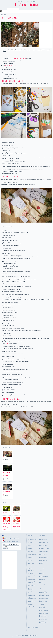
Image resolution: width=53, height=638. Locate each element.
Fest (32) (41, 582)
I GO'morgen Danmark (32, 561)
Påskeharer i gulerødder (44, 557)
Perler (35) (30, 603)
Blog (40, 589)
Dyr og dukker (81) (31, 579)
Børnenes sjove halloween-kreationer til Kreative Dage (43, 623)
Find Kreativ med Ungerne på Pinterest (11, 541)
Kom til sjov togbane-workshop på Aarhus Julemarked (43, 603)
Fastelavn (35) (42, 579)
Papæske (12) (31, 606)
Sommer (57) (41, 571)
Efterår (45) (41, 573)
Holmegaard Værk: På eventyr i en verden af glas (7, 493)
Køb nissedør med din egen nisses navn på (18, 58)
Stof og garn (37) (31, 601)
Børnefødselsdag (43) (32, 581)
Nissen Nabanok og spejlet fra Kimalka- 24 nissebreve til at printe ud (44, 551)
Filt (7, 343)
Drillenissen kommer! (43, 619)
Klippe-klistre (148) (31, 571)
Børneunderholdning (33, 628)
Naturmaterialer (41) (32, 598)
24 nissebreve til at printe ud (10, 65)
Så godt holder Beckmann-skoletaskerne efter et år (44, 611)
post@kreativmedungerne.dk (35, 636)
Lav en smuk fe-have (43, 539)
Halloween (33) (42, 581)
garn (11, 376)
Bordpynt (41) (31, 582)
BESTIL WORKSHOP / (20, 1)
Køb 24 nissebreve (33, 1)
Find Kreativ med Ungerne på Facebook (11, 536)
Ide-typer (30, 568)
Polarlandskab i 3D (43, 560)
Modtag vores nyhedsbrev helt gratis (10, 544)
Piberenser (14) (31, 604)
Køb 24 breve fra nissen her (6, 186)
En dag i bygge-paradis (7, 458)
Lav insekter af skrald (43, 537)
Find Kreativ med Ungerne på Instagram (10, 538)
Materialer (30, 589)
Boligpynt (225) (31, 570)
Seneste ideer (42, 536)
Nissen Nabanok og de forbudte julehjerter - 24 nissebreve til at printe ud (6, 526)
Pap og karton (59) (31, 595)
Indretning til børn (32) (32, 585)
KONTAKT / (28, 1)
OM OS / (25, 1)
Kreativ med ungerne (26, 4)
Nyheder (30, 536)
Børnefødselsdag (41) (43, 576)
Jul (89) (40, 570)
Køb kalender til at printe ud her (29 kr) (8, 86)
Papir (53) (30, 597)
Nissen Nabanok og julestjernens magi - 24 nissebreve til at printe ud (44, 547)
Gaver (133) (30, 573)
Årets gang (41, 568)
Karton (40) (30, 600)
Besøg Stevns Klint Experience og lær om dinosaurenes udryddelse (44, 594)
